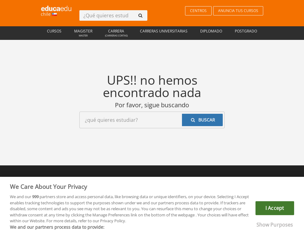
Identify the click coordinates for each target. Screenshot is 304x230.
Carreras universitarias (164, 31)
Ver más (216, 225)
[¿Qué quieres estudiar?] (106, 15)
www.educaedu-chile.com (201, 195)
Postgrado (246, 31)
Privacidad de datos (143, 180)
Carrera (116, 33)
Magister (83, 33)
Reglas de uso (102, 180)
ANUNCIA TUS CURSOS (238, 10)
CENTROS (198, 10)
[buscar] (140, 15)
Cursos (54, 31)
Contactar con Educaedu (193, 180)
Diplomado (211, 31)
